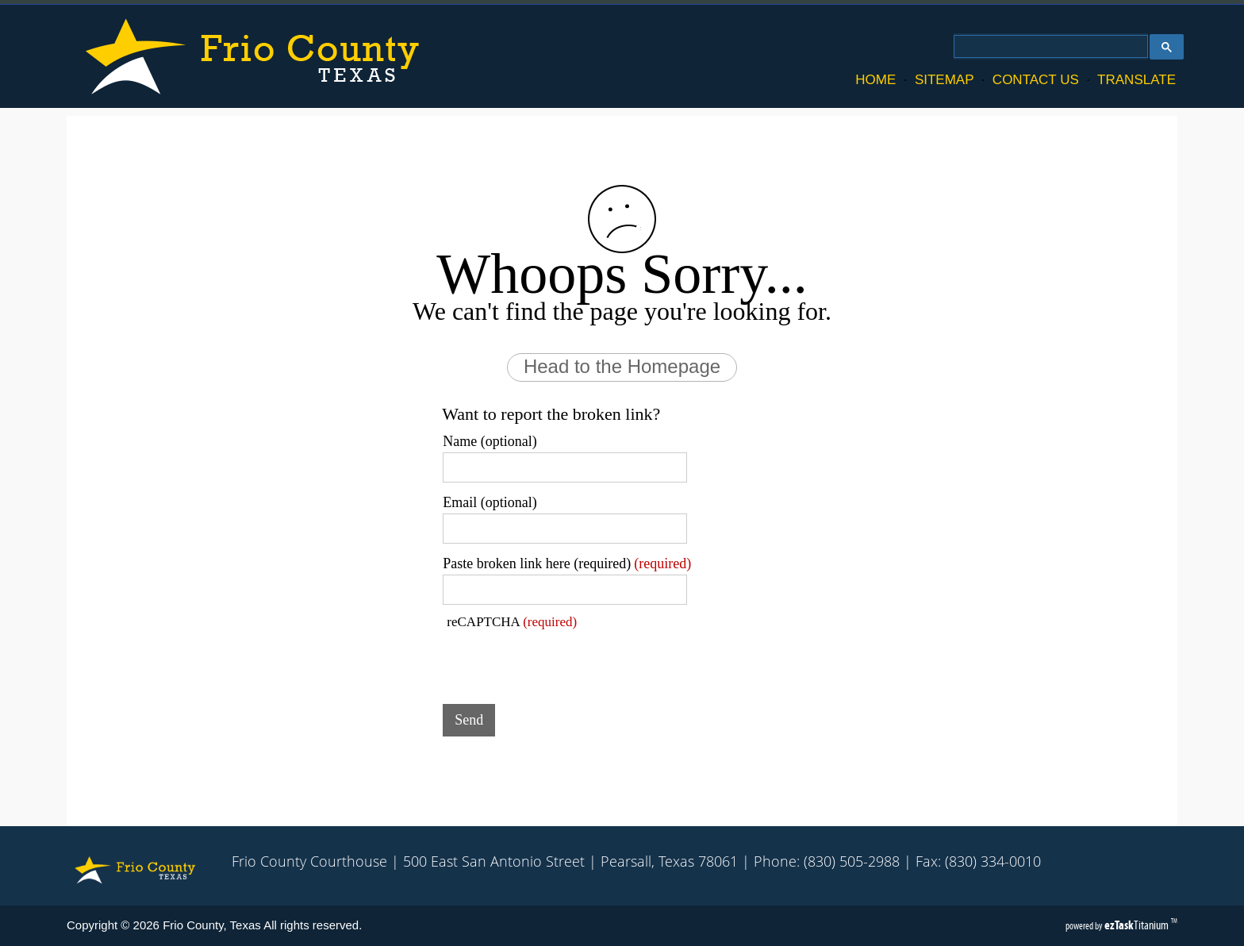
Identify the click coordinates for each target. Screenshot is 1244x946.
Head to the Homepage (622, 366)
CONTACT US (1036, 79)
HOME (875, 79)
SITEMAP (944, 79)
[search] (1049, 47)
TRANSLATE (1136, 79)
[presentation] (563, 661)
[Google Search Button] (1167, 47)
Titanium (1137, 925)
